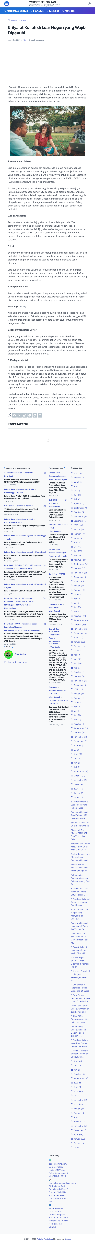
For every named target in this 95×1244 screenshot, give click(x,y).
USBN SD (54, 704)
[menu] (6, 3)
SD (55, 694)
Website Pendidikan (42, 2)
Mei (75, 490)
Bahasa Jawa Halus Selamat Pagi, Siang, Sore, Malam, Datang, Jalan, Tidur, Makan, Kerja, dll (58, 488)
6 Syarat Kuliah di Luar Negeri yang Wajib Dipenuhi (79, 950)
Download (8, 476)
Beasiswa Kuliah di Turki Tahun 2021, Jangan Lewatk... (79, 815)
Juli (75, 499)
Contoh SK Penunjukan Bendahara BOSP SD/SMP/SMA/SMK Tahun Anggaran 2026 (22, 480)
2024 (77, 1091)
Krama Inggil (9, 493)
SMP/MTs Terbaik (23, 605)
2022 (76, 1082)
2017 (77, 581)
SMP (52, 528)
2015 (76, 473)
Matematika (55, 635)
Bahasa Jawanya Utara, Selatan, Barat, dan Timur (24, 591)
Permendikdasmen (12, 630)
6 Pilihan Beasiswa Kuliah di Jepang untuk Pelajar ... (79, 891)
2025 (77, 1104)
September (79, 508)
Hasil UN (52, 525)
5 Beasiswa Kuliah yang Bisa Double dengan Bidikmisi (79, 1043)
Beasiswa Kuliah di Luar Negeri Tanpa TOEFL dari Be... (79, 926)
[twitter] (19, 415)
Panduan (9, 568)
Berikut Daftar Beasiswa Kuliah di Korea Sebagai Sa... (80, 867)
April (76, 486)
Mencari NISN (54, 506)
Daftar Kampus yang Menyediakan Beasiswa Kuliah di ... (80, 857)
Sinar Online (20, 654)
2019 (77, 689)
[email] (40, 415)
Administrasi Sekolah (13, 473)
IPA (61, 604)
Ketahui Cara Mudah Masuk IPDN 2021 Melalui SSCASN (80, 846)
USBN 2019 (63, 700)
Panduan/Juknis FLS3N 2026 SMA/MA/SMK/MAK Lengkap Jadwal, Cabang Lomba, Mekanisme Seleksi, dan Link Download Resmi (25, 574)
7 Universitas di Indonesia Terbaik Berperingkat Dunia (80, 987)
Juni (76, 495)
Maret (76, 482)
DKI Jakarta (27, 598)
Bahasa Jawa (9, 489)
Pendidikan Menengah (13, 627)
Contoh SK (29, 473)
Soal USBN (53, 607)
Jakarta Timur (21, 602)
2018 (77, 637)
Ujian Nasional (10, 608)
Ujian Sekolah (54, 611)
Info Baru (53, 503)
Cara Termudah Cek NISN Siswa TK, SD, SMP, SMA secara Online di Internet (57, 513)
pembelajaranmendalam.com (62, 1183)
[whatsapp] (24, 415)
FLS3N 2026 (28, 565)
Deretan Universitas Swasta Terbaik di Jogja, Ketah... (80, 1053)
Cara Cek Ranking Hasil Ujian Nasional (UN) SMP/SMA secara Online (58, 538)
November (79, 516)
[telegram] (29, 415)
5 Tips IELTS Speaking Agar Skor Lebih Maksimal (80, 1019)
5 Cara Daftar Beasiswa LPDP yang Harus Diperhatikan (81, 998)
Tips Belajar (55, 647)
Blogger (68, 1239)
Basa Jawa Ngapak (25, 519)
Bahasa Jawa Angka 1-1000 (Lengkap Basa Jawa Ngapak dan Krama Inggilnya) (24, 497)
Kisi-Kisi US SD (55, 690)
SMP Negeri (9, 605)
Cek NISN (53, 500)
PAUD (17, 624)
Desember (78, 521)
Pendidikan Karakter (24, 506)
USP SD (62, 574)
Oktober (78, 512)
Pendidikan (9, 506)
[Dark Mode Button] (89, 3)
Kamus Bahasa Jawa (13, 522)
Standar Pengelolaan (31, 630)
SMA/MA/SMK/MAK (24, 568)
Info (59, 525)
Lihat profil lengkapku (15, 662)
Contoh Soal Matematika (54, 630)
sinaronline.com (56, 1208)
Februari (77, 477)
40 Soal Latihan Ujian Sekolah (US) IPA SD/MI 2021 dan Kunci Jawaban (58, 618)
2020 (77, 745)
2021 (77, 788)
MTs (31, 602)
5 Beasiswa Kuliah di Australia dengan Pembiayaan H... (80, 902)
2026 (77, 1134)
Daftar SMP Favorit (12, 598)
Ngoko (20, 493)
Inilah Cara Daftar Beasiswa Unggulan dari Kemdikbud (80, 1008)
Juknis (38, 565)
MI (65, 690)
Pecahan (52, 638)
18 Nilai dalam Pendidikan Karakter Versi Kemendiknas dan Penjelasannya (21, 510)
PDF (50, 694)
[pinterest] (35, 415)
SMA (66, 525)
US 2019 (52, 700)
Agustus (77, 503)
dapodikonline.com (58, 1164)
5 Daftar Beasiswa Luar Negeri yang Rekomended (79, 804)
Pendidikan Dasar (29, 624)
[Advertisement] (47, 62)
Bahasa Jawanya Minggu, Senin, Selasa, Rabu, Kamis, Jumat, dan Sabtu (23, 543)
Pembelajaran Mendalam (54, 642)
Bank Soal (53, 574)
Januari (77, 529)
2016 (77, 525)
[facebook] (14, 415)
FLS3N (18, 565)
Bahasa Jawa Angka (25, 489)
